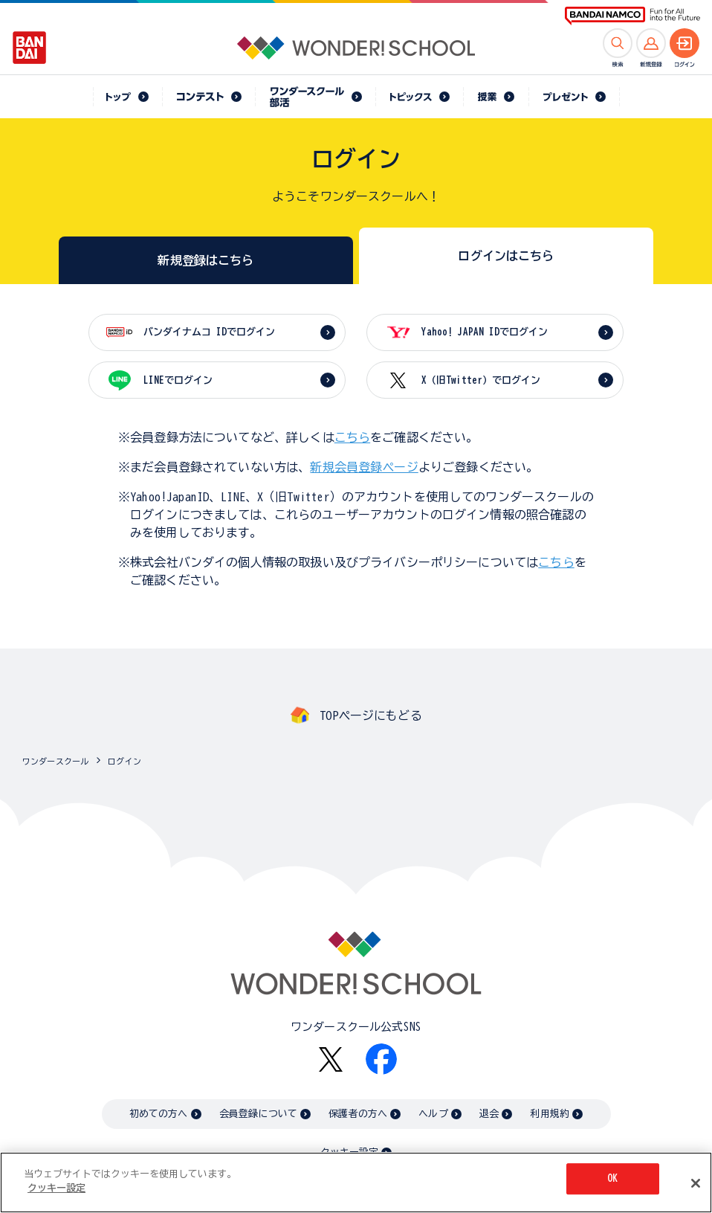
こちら (352, 437)
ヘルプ (432, 1114)
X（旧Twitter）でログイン (480, 380)
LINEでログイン (178, 380)
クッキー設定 (56, 1189)
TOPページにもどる (371, 715)
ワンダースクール (55, 761)
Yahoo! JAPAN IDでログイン (484, 332)
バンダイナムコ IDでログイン (209, 332)
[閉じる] (695, 1183)
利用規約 (549, 1114)
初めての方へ (158, 1114)
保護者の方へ (358, 1114)
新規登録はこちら (205, 260)
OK (612, 1179)
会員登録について (258, 1114)
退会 (489, 1114)
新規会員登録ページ (364, 467)
